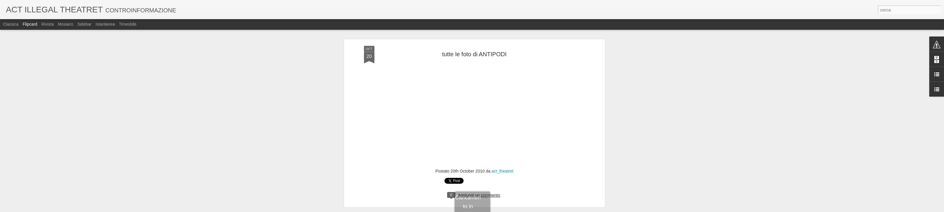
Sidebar (84, 24)
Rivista (47, 24)
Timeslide (127, 24)
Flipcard (30, 24)
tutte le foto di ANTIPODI (474, 54)
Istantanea (105, 24)
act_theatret (502, 171)
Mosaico (65, 24)
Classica (11, 24)
